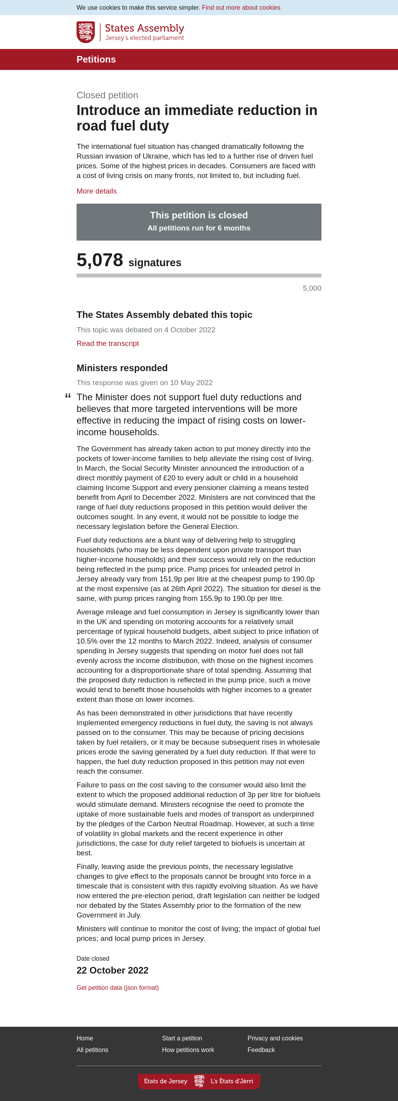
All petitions (92, 1050)
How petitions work (188, 1050)
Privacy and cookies (275, 1038)
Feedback (261, 1050)
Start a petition (182, 1038)
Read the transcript (108, 343)
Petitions (96, 59)
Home (85, 1038)
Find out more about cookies (241, 7)
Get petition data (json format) (118, 987)
